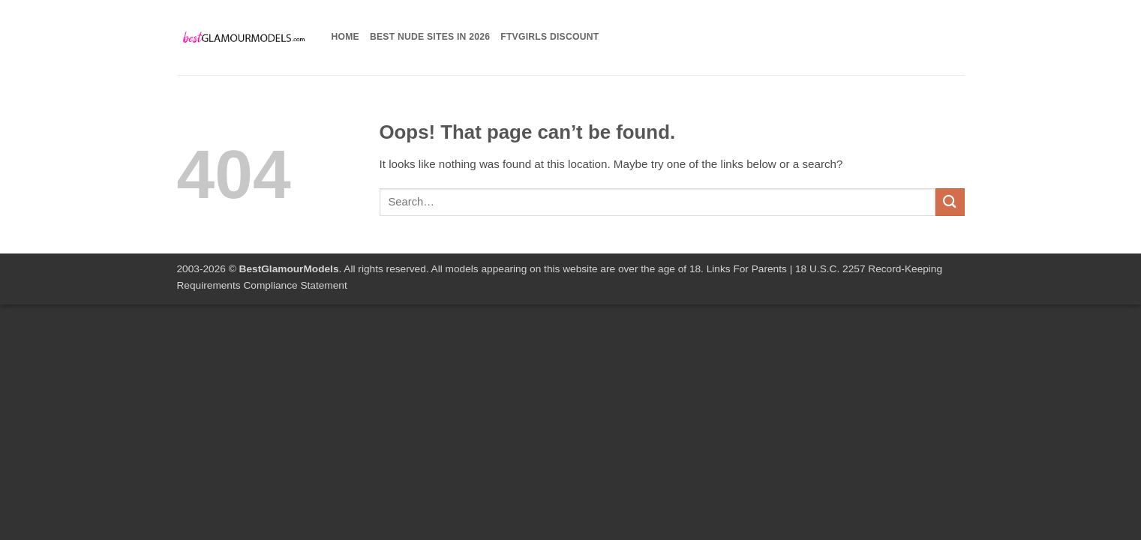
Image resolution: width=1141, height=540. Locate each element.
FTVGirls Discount (549, 37)
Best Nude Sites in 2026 (430, 37)
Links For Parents (747, 268)
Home (345, 37)
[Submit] (949, 202)
